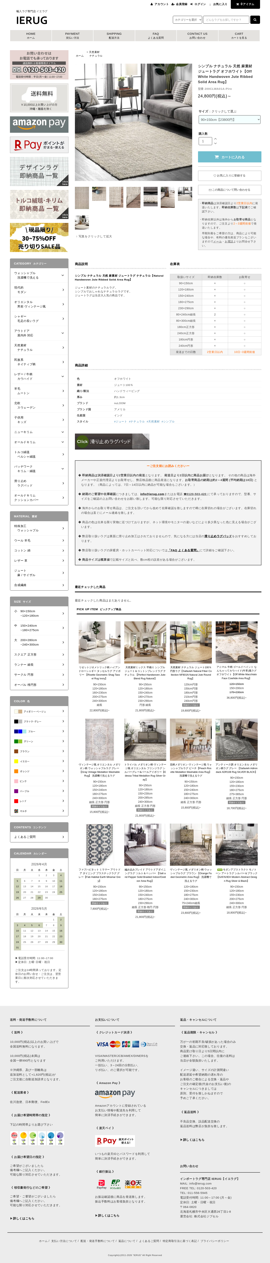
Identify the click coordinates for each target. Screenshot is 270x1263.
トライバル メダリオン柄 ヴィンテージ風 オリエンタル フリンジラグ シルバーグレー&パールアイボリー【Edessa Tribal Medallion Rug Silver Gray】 (145, 772)
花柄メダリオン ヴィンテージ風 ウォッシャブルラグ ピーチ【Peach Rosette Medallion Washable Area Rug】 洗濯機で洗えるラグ (191, 770)
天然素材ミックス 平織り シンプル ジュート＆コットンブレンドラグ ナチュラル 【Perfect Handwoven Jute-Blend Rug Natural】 (145, 673)
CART (239, 36)
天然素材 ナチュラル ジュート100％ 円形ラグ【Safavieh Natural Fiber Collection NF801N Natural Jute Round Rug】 (191, 673)
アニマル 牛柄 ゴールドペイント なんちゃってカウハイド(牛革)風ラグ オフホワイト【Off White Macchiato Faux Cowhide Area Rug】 (237, 672)
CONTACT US (197, 36)
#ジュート (120, 421)
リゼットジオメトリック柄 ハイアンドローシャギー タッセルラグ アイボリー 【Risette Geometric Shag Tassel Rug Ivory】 (100, 673)
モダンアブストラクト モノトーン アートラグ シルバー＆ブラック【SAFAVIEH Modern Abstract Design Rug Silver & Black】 (237, 875)
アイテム (245, 4)
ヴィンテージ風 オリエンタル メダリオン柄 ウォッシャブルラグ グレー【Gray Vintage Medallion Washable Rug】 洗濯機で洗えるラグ (100, 770)
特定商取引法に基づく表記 (180, 1241)
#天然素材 (153, 421)
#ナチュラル (137, 421)
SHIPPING (114, 36)
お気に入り (220, 4)
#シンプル (168, 421)
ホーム (80, 55)
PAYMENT (72, 36)
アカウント (162, 4)
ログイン (200, 4)
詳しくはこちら (24, 1218)
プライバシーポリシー (215, 1241)
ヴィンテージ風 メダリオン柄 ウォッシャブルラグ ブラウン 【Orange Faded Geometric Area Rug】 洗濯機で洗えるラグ (191, 875)
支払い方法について (64, 1241)
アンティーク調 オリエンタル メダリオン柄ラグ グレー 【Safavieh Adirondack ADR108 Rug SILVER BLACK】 (237, 768)
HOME (31, 36)
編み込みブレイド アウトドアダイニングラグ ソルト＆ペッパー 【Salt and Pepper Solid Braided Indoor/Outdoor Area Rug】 (145, 875)
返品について (127, 1241)
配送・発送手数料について (98, 1241)
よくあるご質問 (149, 1241)
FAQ (156, 36)
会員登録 (181, 4)
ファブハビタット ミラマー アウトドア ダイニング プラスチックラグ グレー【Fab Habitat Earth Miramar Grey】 (100, 875)
